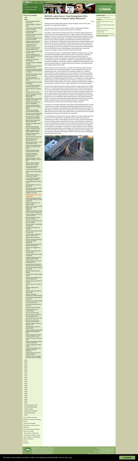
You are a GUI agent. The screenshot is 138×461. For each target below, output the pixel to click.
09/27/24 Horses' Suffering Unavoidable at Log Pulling (33, 117)
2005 (26, 395)
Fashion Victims (29, 409)
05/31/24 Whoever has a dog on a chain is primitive (34, 215)
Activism (27, 12)
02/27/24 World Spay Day (32, 313)
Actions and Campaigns (30, 15)
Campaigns (98, 2)
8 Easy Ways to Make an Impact (32, 435)
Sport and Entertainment (31, 411)
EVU (33, 453)
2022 (26, 362)
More (92, 21)
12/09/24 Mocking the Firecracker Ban (31, 32)
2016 (26, 374)
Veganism (60, 2)
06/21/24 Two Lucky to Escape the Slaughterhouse (33, 189)
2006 (26, 393)
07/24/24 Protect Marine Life (33, 169)
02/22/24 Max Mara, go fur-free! (34, 318)
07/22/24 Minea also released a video (34, 172)
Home (26, 4)
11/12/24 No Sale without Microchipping (32, 60)
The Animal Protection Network (32, 429)
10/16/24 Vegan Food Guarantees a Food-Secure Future (33, 79)
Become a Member (28, 439)
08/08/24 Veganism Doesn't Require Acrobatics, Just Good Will (33, 160)
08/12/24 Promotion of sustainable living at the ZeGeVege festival (32, 155)
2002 (26, 401)
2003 (26, 399)
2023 (26, 360)
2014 (26, 377)
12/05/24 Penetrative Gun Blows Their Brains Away (34, 35)
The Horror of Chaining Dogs (103, 17)
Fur (68, 2)
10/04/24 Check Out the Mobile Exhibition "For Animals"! (34, 99)
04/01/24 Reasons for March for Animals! (34, 281)
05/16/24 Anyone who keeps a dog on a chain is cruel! (33, 235)
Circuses (75, 2)
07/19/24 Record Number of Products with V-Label (33, 175)
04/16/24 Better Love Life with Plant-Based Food (33, 261)
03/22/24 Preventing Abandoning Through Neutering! (34, 295)
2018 (26, 370)
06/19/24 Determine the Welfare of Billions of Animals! (34, 192)
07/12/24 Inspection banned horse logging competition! (33, 178)
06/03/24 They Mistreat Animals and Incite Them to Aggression (34, 211)
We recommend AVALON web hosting (105, 12)
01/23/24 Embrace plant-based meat (34, 338)
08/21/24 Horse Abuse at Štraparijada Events (32, 139)
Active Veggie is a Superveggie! (32, 437)
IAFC (49, 453)
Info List (108, 2)
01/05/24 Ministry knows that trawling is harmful (33, 353)
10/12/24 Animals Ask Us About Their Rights (34, 82)
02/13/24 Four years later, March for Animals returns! (32, 320)
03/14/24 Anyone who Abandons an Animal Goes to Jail (34, 301)
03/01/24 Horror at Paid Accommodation (32, 310)
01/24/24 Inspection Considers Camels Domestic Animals (33, 335)
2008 (26, 389)
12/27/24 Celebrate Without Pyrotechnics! (33, 22)
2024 (26, 19)
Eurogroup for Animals (39, 453)
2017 (26, 372)
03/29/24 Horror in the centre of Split (105, 28)
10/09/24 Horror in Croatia (32, 92)
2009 (26, 387)
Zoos (79, 2)
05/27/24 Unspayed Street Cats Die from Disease (34, 221)
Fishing (84, 2)
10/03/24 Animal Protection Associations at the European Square (33, 107)
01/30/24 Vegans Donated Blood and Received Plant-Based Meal (34, 331)
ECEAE (46, 453)
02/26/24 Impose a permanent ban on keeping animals (33, 315)
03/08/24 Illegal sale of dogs (33, 307)
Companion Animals (91, 2)
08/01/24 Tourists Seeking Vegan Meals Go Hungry (32, 163)
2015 (26, 375)
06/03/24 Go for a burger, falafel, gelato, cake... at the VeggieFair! (34, 208)
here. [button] (70, 457)
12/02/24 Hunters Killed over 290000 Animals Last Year (33, 42)
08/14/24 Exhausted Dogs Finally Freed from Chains (32, 150)
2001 (26, 403)
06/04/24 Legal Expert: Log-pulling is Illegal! (33, 203)
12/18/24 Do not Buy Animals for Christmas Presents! (34, 28)
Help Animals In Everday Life (31, 433)
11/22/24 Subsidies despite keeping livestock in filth (33, 48)
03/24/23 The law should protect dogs (105, 33)
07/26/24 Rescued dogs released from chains (32, 167)
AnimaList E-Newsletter (30, 423)
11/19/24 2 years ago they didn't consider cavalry (34, 52)
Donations (112, 2)
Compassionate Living (30, 9)
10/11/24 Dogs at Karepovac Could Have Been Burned (33, 86)
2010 (26, 385)
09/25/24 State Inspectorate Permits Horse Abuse (33, 120)
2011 (26, 383)
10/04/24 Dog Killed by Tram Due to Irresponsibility (33, 102)
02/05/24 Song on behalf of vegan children (33, 327)
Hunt (81, 2)
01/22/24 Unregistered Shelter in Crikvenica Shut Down (34, 342)
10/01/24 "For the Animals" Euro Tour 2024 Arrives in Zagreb (34, 114)
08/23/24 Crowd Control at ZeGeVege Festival (32, 134)
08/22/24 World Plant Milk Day (33, 137)
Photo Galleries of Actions (30, 417)
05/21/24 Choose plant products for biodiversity (34, 231)
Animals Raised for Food (31, 405)
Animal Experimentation (31, 407)
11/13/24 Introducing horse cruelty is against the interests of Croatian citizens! (34, 56)
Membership (103, 2)
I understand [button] (127, 457)
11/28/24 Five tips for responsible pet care (31, 45)
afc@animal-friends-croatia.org (107, 450)
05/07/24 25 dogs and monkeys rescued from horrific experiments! (34, 241)
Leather (71, 2)
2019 (26, 368)
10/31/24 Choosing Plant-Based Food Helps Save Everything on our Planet (34, 71)
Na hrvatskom (112, 4)
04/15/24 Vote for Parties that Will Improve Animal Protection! (34, 265)
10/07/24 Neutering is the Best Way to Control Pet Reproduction (33, 95)
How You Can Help (28, 431)
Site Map (101, 10)
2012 (26, 381)
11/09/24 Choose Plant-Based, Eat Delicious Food (33, 66)
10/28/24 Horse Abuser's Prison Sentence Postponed (34, 74)
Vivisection (65, 2)
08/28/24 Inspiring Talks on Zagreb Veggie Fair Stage (33, 130)
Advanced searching (108, 10)
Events (25, 421)
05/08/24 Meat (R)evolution (33, 237)
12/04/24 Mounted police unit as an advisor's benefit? (34, 38)
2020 (26, 366)
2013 (26, 379)
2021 (26, 364)
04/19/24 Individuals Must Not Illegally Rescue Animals (33, 258)
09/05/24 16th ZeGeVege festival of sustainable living (33, 127)
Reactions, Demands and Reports (32, 419)
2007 (26, 391)
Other (26, 415)
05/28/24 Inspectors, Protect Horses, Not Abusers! (33, 218)
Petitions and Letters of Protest (31, 425)
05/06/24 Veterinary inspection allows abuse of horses (33, 245)
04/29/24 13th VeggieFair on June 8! (33, 248)
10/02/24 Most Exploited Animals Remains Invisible (32, 110)
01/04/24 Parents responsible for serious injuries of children (33, 356)
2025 (26, 17)
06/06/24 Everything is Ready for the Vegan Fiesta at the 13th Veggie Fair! (34, 199)
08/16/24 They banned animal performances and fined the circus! (33, 147)
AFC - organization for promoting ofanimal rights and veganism (105, 7)
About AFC (26, 427)
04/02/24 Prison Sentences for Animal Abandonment (33, 278)
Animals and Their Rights (31, 7)
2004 (26, 397)
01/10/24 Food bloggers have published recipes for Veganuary (33, 349)
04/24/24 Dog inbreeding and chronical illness (33, 251)
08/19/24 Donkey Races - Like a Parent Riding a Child (34, 142)
